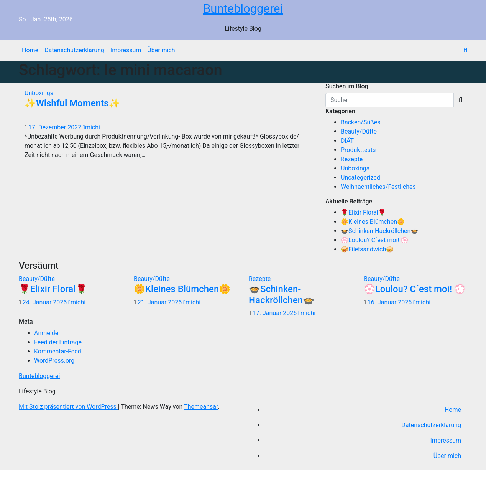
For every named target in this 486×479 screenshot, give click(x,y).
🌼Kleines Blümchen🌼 (373, 221)
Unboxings (39, 93)
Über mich (161, 50)
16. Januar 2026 (390, 302)
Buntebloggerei (243, 9)
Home (30, 50)
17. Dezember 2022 (55, 127)
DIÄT (347, 140)
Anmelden (48, 333)
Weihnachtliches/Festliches (378, 186)
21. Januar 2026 (160, 302)
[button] (465, 50)
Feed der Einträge (58, 342)
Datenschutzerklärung (74, 50)
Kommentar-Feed (57, 351)
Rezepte (352, 159)
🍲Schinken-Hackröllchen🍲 (379, 231)
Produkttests (358, 150)
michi (91, 127)
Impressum (125, 50)
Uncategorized (360, 177)
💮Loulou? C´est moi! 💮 (374, 240)
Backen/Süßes (361, 122)
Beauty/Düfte (359, 131)
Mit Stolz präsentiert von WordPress (68, 406)
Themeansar (201, 406)
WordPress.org (54, 360)
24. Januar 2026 (45, 302)
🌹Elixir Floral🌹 (363, 212)
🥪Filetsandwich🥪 (367, 249)
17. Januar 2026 (275, 313)
